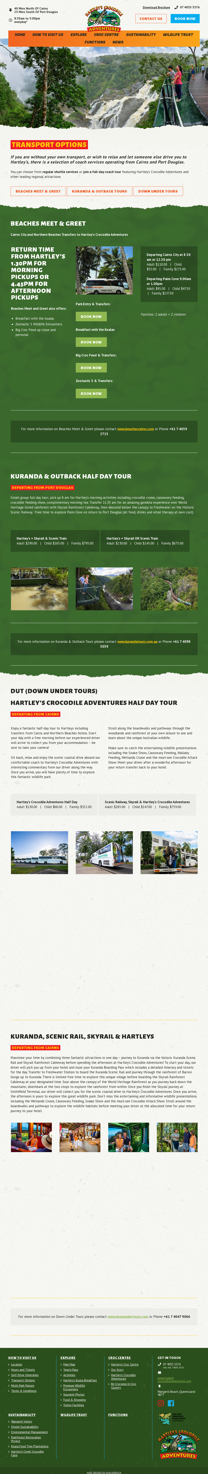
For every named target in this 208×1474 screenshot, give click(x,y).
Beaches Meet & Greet (38, 191)
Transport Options (23, 1377)
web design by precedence (104, 1469)
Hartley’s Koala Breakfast (80, 1377)
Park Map (69, 1361)
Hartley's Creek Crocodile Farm (27, 1450)
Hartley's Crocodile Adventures (123, 1373)
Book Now (185, 19)
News (118, 42)
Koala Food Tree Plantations (30, 1443)
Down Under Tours (158, 191)
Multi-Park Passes (22, 1382)
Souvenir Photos (73, 1391)
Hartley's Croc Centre (125, 1361)
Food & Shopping (74, 1396)
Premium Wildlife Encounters (74, 1383)
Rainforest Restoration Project (26, 1435)
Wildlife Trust (178, 35)
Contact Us (151, 19)
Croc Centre (106, 35)
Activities (69, 1371)
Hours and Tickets (23, 1366)
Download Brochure (156, 7)
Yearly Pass (70, 1366)
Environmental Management (29, 1429)
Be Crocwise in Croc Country (123, 1382)
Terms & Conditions (24, 1387)
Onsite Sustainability (24, 1423)
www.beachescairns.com (135, 425)
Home (20, 35)
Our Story (117, 1366)
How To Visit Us (47, 35)
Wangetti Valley (21, 1418)
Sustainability (141, 35)
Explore (78, 35)
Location (16, 1361)
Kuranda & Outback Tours (99, 191)
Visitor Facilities (73, 1401)
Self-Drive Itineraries (25, 1371)
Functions (94, 42)
